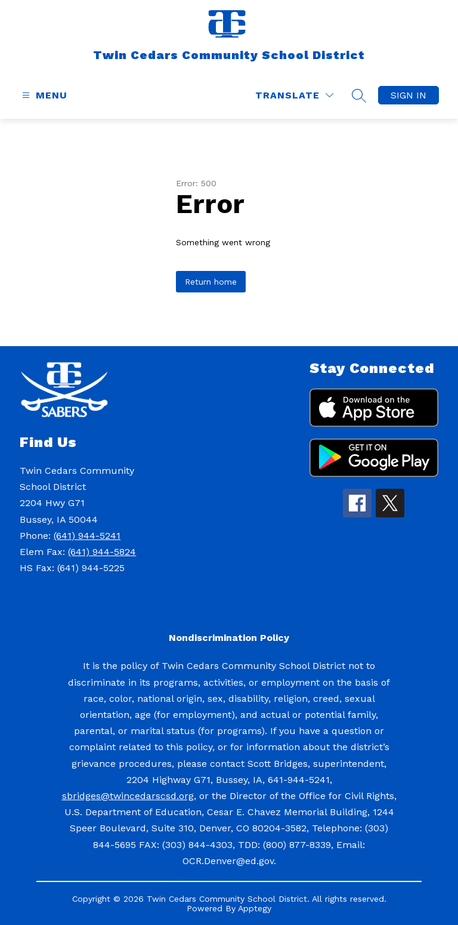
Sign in (408, 95)
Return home (211, 281)
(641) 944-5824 (102, 551)
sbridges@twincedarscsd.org (128, 795)
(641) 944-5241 (87, 535)
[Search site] (359, 95)
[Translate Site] (294, 95)
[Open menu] (43, 95)
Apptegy (254, 908)
